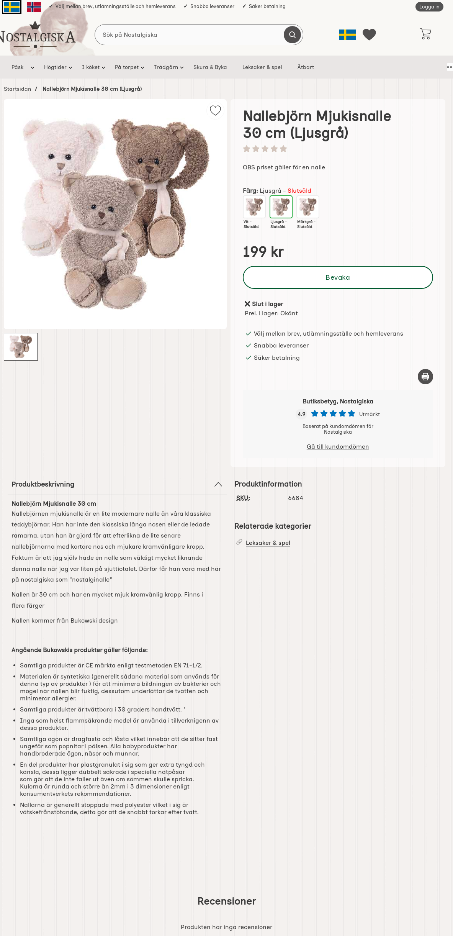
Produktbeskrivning (117, 484)
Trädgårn (166, 67)
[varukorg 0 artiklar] (425, 34)
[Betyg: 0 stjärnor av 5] (338, 149)
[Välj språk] (347, 35)
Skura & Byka (210, 67)
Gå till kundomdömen (338, 446)
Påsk (17, 67)
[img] (215, 110)
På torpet (127, 67)
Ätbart (306, 67)
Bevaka (337, 277)
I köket (91, 67)
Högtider (55, 67)
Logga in (429, 7)
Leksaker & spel (262, 67)
